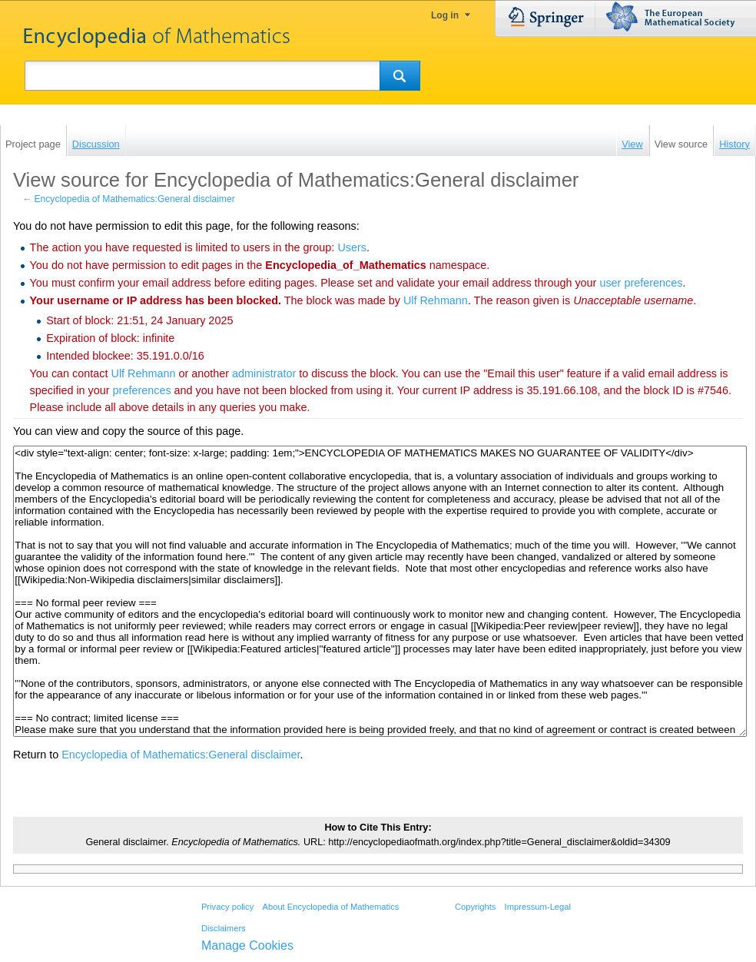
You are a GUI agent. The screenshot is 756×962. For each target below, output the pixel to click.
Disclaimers (223, 928)
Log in (445, 15)
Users (351, 247)
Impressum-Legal (538, 906)
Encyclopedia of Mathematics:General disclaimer (135, 199)
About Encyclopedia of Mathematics (330, 906)
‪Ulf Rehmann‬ (435, 300)
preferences (142, 390)
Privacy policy (227, 906)
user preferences (640, 283)
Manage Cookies (247, 945)
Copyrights (475, 906)
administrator (264, 373)
